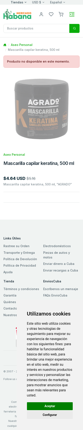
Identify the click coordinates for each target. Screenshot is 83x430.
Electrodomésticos (57, 246)
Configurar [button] (50, 415)
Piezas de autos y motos (56, 255)
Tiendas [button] (17, 2)
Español (56, 2)
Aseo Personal (22, 45)
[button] (61, 14)
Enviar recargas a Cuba (60, 270)
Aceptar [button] (49, 406)
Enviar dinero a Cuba (58, 264)
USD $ (36, 2)
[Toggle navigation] (71, 14)
